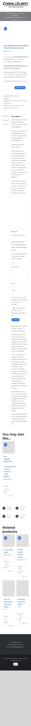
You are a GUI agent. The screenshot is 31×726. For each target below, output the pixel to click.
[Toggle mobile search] (24, 9)
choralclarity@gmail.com (17, 647)
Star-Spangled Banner (17, 124)
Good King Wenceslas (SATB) (21, 601)
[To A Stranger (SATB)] (9, 540)
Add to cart (20, 87)
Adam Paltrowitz (14, 96)
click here (23, 81)
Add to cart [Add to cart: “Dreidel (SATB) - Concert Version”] (20, 573)
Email (13, 290)
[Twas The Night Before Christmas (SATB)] (9, 588)
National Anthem (16, 105)
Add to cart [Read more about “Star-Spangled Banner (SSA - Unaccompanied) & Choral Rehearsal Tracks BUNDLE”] (6, 492)
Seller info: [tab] (5, 124)
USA (17, 108)
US (14, 108)
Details (11, 495)
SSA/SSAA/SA (7, 103)
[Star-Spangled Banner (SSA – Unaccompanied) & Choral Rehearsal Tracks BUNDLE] (9, 447)
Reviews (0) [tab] (5, 120)
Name (13, 283)
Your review (15, 267)
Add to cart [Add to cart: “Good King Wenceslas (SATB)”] (20, 620)
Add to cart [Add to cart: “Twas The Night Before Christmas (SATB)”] (6, 622)
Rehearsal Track (14, 100)
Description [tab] (5, 116)
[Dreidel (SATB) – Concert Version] (22, 540)
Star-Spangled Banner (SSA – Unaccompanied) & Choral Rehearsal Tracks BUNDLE (10, 467)
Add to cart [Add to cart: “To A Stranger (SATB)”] (6, 568)
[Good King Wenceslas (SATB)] (22, 588)
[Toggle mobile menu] (28, 9)
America (9, 105)
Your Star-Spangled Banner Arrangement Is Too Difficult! (19, 186)
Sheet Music (23, 100)
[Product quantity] (8, 87)
